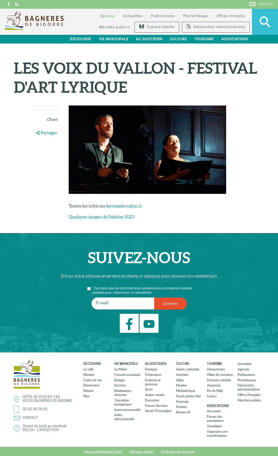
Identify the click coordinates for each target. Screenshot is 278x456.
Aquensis (213, 385)
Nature (88, 390)
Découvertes (216, 369)
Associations (235, 39)
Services (120, 385)
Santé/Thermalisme (158, 410)
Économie (152, 400)
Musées (181, 385)
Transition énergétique (123, 402)
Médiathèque (185, 390)
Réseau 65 (183, 412)
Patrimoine (91, 385)
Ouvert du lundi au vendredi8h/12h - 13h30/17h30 (45, 428)
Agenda (107, 16)
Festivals (182, 401)
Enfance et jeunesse (152, 382)
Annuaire (214, 411)
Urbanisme (153, 374)
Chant (52, 119)
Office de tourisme (220, 374)
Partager (49, 132)
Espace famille (157, 27)
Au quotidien (149, 39)
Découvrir (80, 39)
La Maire (120, 369)
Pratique (151, 369)
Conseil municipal (127, 374)
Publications (163, 16)
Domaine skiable (219, 380)
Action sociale (155, 394)
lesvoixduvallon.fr (124, 205)
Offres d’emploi (231, 16)
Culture (178, 39)
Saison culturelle (187, 369)
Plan (86, 396)
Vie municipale (113, 39)
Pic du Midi (215, 390)
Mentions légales (141, 451)
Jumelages (214, 426)
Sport (149, 389)
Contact (261, 4)
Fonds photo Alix (188, 396)
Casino (212, 396)
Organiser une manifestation (217, 433)
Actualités (133, 16)
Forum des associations (215, 418)
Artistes (181, 406)
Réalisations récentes (122, 392)
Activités (182, 374)
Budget (119, 380)
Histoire (88, 374)
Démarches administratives (216, 27)
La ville (88, 369)
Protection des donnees (178, 451)
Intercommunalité (127, 409)
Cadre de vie (92, 380)
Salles (180, 380)
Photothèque (195, 16)
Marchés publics (114, 27)
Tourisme (204, 39)
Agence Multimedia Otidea (103, 451)
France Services (156, 405)
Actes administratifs (124, 417)
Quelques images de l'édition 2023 (101, 216)
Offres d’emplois (249, 394)
